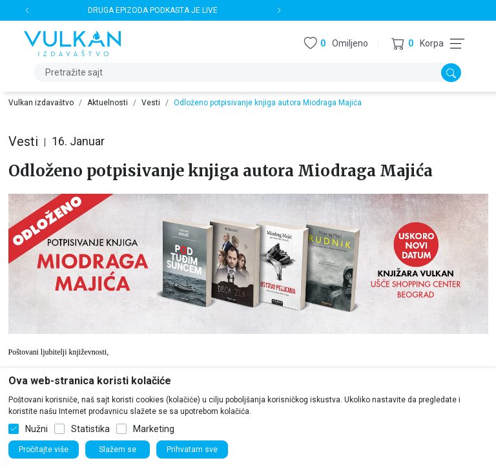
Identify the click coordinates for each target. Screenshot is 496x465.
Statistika (90, 428)
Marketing (153, 428)
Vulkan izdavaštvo (41, 102)
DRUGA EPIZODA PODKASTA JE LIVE (153, 10)
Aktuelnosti (107, 102)
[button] (417, 43)
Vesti (150, 102)
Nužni (36, 428)
